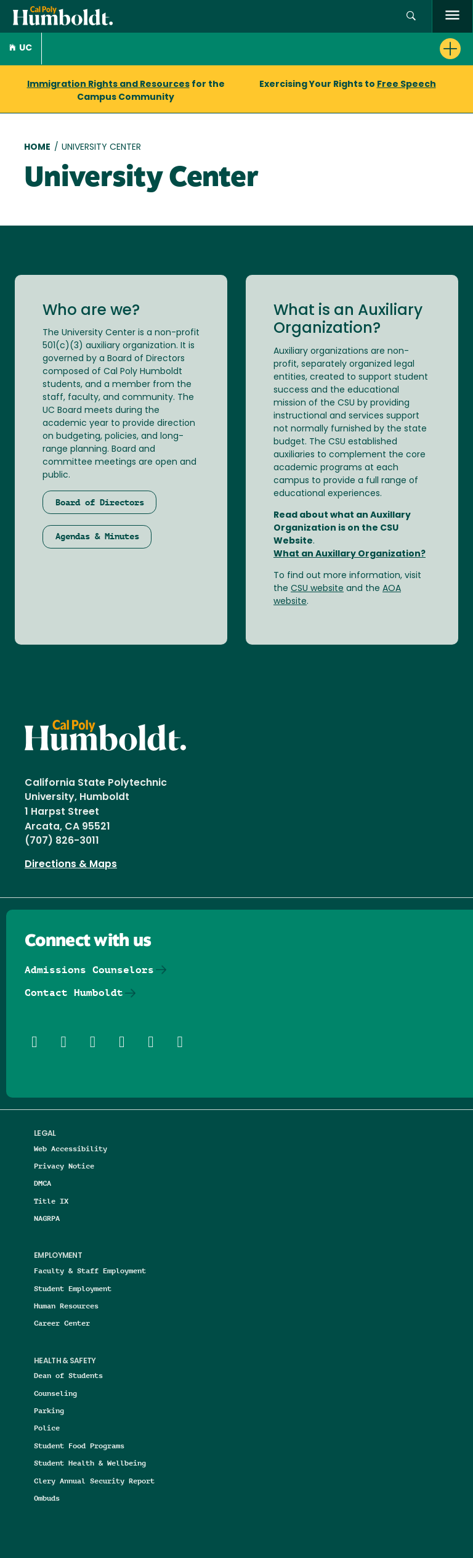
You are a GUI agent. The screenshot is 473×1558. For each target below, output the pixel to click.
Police (47, 1427)
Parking (49, 1410)
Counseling (55, 1393)
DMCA (42, 1183)
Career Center (62, 1323)
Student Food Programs (79, 1445)
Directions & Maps (71, 865)
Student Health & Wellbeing (90, 1462)
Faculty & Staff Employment (90, 1270)
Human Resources (66, 1305)
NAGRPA (47, 1218)
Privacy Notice (64, 1165)
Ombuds (47, 1498)
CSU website (317, 588)
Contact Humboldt (74, 992)
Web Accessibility (70, 1148)
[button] (411, 16)
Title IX (51, 1200)
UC (20, 48)
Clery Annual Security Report (94, 1480)
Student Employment (72, 1288)
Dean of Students (68, 1375)
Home (37, 147)
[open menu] (452, 16)
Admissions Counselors (89, 970)
